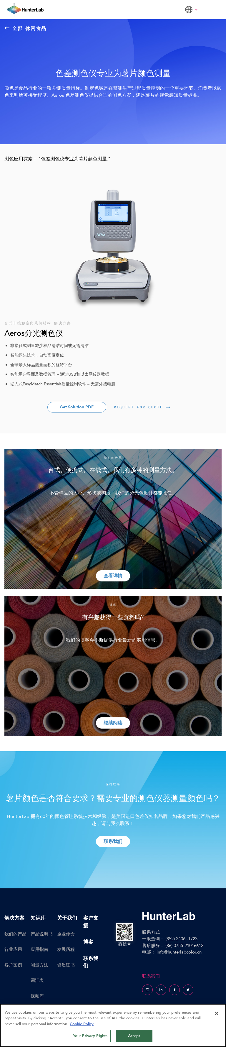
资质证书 (66, 965)
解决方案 (14, 918)
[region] (113, 1025)
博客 (88, 941)
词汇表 (37, 980)
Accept (134, 1035)
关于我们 (67, 918)
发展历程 (66, 949)
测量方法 (39, 965)
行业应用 (13, 949)
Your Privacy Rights (90, 1035)
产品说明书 (42, 934)
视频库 (37, 996)
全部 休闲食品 (26, 28)
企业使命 (66, 934)
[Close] (216, 1013)
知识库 (38, 918)
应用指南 (39, 949)
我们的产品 (15, 934)
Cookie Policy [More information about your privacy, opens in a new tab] (82, 1024)
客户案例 (13, 965)
